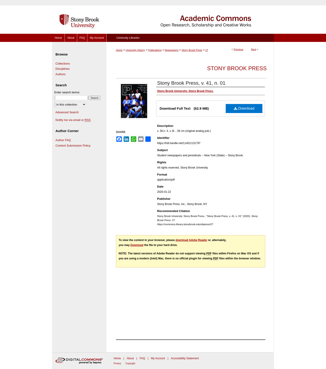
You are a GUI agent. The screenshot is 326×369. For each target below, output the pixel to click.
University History (135, 50)
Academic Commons (190, 17)
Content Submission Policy (73, 145)
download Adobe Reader (191, 240)
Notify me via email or (73, 120)
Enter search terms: (67, 92)
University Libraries (127, 37)
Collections (62, 63)
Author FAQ (63, 140)
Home (119, 50)
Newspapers (171, 50)
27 (206, 50)
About (130, 358)
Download (244, 108)
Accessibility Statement (185, 358)
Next (253, 49)
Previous (238, 49)
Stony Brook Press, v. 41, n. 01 (191, 83)
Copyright (130, 363)
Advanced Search (67, 112)
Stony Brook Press (192, 50)
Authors (60, 74)
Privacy (117, 363)
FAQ (142, 358)
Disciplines (62, 68)
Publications (154, 50)
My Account (158, 358)
